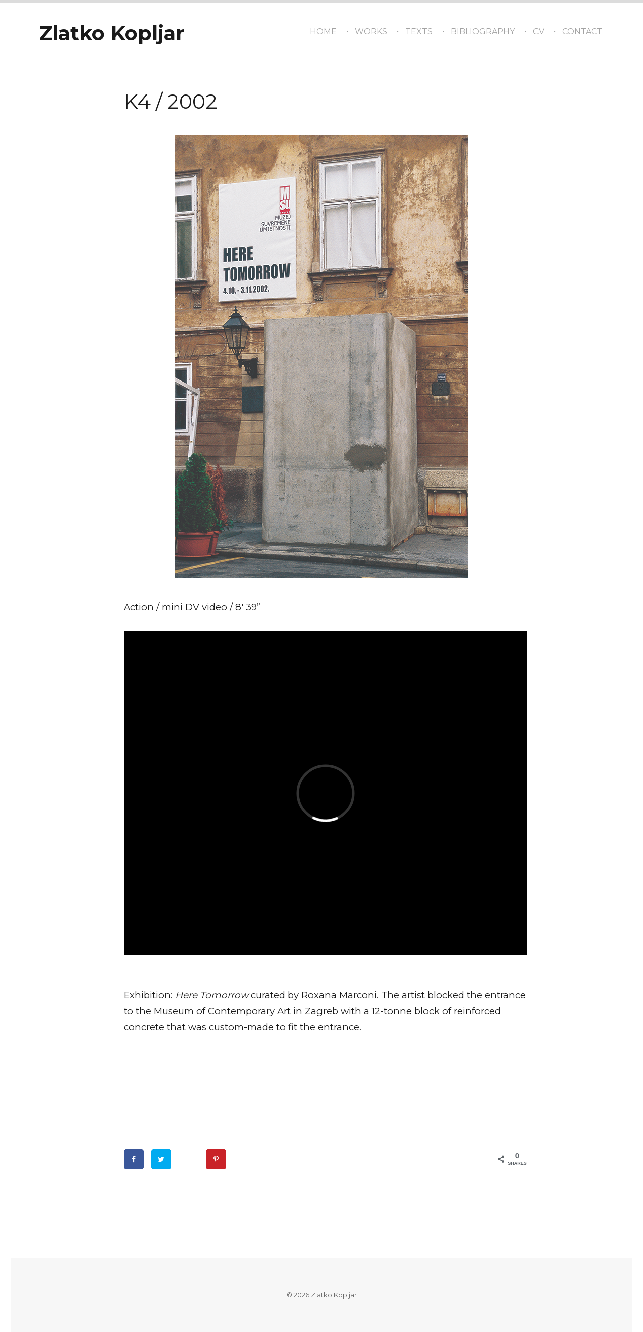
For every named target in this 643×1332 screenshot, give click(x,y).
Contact (582, 31)
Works (371, 31)
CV (538, 31)
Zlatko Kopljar (112, 33)
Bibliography (483, 31)
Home (323, 31)
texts (419, 31)
